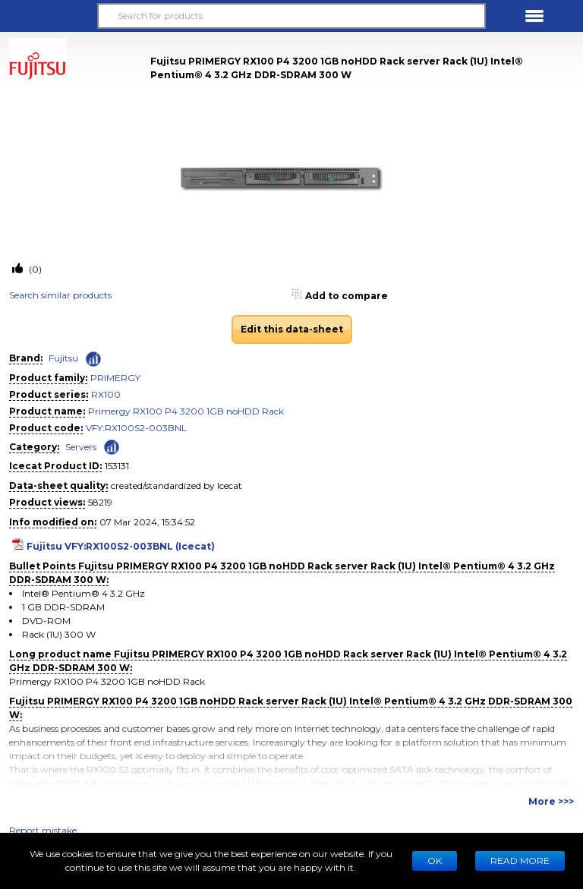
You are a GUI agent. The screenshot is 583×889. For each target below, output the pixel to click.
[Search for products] (291, 16)
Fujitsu (63, 358)
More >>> (551, 801)
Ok (434, 860)
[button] (48, 16)
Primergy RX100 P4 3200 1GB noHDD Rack (186, 411)
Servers (80, 446)
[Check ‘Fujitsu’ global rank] (93, 359)
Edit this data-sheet (292, 329)
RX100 (106, 394)
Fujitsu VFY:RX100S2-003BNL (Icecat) (121, 546)
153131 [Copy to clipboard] (117, 465)
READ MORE (520, 860)
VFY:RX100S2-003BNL (136, 427)
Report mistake (43, 830)
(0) (34, 269)
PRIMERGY (115, 377)
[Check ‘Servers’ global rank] (111, 446)
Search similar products (60, 295)
